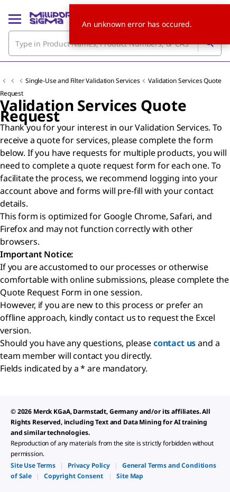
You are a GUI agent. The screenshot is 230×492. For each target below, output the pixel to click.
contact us (174, 343)
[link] (33, 465)
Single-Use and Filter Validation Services (82, 80)
